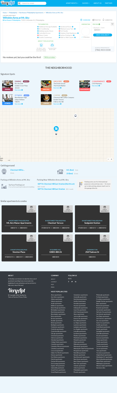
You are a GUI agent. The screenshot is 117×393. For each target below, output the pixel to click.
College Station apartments (59, 342)
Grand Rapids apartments (58, 372)
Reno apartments (101, 303)
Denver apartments (56, 355)
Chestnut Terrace (55, 223)
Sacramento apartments (103, 310)
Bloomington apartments (58, 314)
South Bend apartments (103, 327)
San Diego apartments (102, 316)
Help (52, 284)
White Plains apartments (103, 361)
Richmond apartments (102, 305)
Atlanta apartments (56, 301)
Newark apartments (79, 355)
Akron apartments (56, 295)
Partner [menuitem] (108, 3)
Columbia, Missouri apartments (60, 346)
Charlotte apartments (57, 329)
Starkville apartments (102, 333)
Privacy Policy (23, 297)
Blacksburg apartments (57, 312)
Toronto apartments (102, 346)
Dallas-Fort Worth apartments (60, 353)
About (53, 279)
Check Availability (102, 35)
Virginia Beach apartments (103, 355)
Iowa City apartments (80, 310)
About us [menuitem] (97, 3)
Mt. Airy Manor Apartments (19, 223)
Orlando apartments (79, 366)
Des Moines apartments (58, 357)
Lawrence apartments (80, 325)
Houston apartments (80, 305)
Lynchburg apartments (80, 333)
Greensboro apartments (81, 295)
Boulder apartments (56, 320)
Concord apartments (57, 351)
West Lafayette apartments (104, 359)
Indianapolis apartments (81, 308)
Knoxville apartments (80, 320)
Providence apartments (103, 299)
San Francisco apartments (103, 318)
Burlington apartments (57, 325)
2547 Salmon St (92, 252)
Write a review (49, 57)
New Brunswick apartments (82, 357)
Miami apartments (79, 342)
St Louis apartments (102, 335)
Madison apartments (80, 335)
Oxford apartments (79, 368)
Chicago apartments (57, 333)
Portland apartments (102, 297)
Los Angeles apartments (80, 329)
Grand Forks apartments (58, 370)
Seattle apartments (101, 325)
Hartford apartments (80, 301)
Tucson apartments (102, 348)
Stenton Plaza (19, 252)
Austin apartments (56, 303)
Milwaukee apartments (80, 344)
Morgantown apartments (81, 351)
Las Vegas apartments (80, 323)
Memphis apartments (80, 340)
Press (52, 287)
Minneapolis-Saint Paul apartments (84, 348)
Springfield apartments (102, 331)
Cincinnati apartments (57, 335)
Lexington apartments (80, 327)
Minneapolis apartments (81, 346)
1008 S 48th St (55, 252)
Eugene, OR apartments (58, 366)
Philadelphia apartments (81, 370)
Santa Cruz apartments (103, 323)
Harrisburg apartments (80, 299)
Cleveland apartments (57, 340)
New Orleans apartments (81, 361)
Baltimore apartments (57, 305)
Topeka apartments (102, 344)
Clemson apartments (57, 338)
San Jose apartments (102, 320)
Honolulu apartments (80, 303)
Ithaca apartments (79, 314)
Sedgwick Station (92, 223)
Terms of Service (13, 297)
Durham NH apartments (58, 361)
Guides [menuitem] (86, 3)
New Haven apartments (80, 359)
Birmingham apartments (58, 310)
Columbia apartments (57, 344)
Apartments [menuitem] (72, 3)
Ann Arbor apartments (57, 297)
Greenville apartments (80, 297)
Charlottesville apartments (58, 331)
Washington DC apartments (104, 357)
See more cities (100, 368)
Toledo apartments (101, 342)
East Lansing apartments (58, 363)
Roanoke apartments (102, 308)
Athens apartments (56, 299)
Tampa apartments (101, 340)
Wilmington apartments (103, 363)
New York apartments (80, 363)
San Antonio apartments (103, 314)
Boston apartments (56, 318)
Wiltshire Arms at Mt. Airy (54, 13)
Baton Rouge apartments (58, 308)
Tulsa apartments (101, 351)
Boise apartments (56, 316)
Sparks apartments (101, 329)
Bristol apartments (56, 323)
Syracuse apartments (102, 338)
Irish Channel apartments (81, 312)
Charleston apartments (57, 327)
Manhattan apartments (80, 338)
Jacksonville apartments (81, 316)
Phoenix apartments (79, 372)
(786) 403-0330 (103, 50)
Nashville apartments (80, 353)
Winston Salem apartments (104, 366)
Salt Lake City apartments (103, 312)
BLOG (70, 278)
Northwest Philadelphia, (12, 20)
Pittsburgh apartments (102, 295)
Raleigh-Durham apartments (104, 301)
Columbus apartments (57, 348)
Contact (54, 282)
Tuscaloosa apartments (103, 353)
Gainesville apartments (57, 368)
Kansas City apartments (80, 318)
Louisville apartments (80, 331)
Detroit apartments (56, 359)
